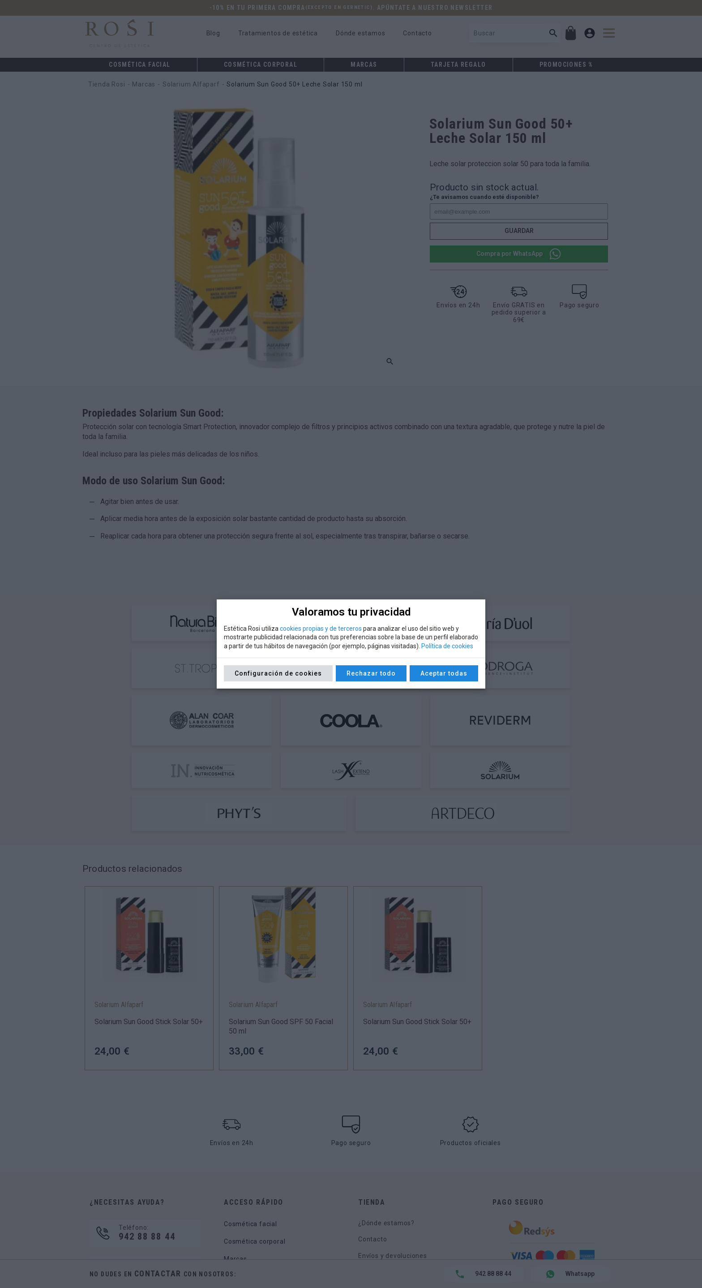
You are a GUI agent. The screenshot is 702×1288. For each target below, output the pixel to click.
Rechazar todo (371, 673)
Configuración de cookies (278, 673)
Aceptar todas (443, 673)
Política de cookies (447, 646)
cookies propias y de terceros (321, 628)
